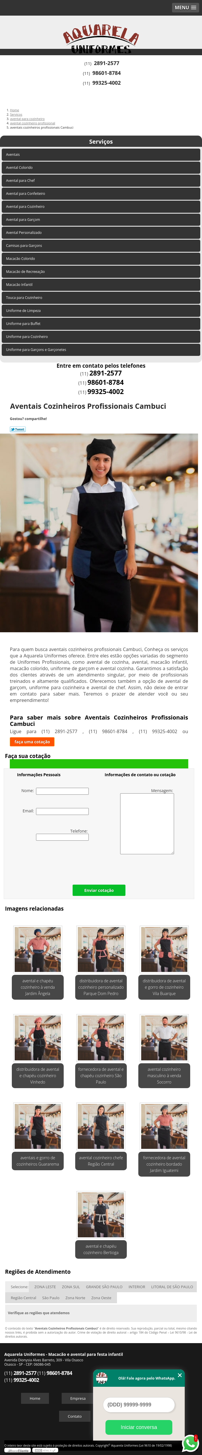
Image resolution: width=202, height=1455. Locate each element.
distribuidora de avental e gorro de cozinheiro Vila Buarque (164, 987)
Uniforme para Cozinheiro (27, 336)
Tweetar (18, 429)
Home (35, 1398)
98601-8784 (106, 72)
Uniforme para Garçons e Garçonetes (36, 349)
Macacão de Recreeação (26, 271)
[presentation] (53, 861)
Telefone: (62, 834)
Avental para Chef (20, 180)
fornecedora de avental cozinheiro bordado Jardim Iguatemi (164, 1164)
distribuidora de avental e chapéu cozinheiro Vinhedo (37, 1075)
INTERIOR (137, 1286)
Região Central (23, 1297)
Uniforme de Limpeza (23, 310)
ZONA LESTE (45, 1286)
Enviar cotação (99, 890)
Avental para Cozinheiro (26, 206)
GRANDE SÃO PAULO (104, 1286)
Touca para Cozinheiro (24, 297)
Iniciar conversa (139, 1427)
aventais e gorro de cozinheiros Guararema (37, 1161)
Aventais (13, 154)
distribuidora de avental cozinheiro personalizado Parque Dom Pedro (101, 987)
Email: (55, 811)
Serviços (101, 141)
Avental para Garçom (23, 219)
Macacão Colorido (21, 258)
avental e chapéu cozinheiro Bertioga (101, 1249)
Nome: (55, 791)
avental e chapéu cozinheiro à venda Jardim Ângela (38, 987)
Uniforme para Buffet (23, 323)
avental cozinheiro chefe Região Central (101, 1161)
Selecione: (20, 1286)
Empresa (78, 1398)
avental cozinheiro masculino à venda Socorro (164, 1075)
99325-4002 (106, 82)
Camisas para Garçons (24, 245)
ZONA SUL (71, 1286)
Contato (75, 1416)
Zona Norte (75, 1297)
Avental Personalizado (24, 232)
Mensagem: (147, 821)
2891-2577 (106, 63)
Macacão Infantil (19, 284)
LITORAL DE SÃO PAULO (172, 1286)
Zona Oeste (101, 1297)
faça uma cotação (32, 741)
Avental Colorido (19, 167)
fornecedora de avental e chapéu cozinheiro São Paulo (101, 1075)
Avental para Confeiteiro (26, 193)
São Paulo (51, 1297)
